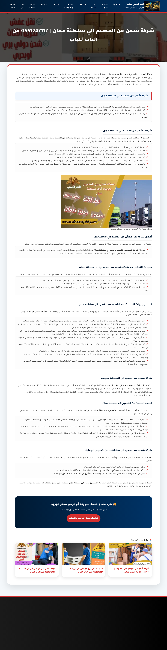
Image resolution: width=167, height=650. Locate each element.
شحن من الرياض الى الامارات (72, 631)
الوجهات (82, 5)
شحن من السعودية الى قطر (98, 635)
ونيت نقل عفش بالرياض (21, 632)
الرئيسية (116, 5)
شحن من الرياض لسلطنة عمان (73, 646)
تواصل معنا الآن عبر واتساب (83, 518)
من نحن (22, 6)
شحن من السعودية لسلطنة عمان (98, 643)
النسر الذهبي (133, 458)
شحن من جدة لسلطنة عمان (47, 646)
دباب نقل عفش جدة (19, 626)
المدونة (56, 5)
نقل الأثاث (93, 6)
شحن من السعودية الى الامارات (98, 627)
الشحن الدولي (105, 6)
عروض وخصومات (68, 6)
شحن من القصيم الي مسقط (137, 312)
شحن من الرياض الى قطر (72, 639)
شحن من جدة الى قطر (46, 639)
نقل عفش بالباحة (20, 639)
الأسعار (44, 5)
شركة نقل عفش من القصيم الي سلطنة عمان (118, 237)
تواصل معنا (12, 6)
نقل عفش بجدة (21, 644)
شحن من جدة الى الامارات (46, 631)
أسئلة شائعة (32, 6)
